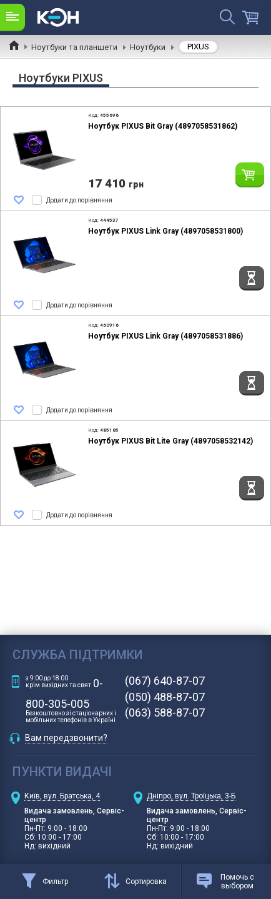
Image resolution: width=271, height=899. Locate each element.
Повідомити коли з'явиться (251, 278)
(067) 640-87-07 (165, 681)
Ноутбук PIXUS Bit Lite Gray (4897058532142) (170, 441)
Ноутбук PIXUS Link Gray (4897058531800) (165, 231)
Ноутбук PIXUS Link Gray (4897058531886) (165, 336)
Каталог (12, 17)
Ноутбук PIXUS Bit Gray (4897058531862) (162, 126)
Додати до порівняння (79, 200)
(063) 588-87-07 (165, 713)
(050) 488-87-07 (165, 697)
